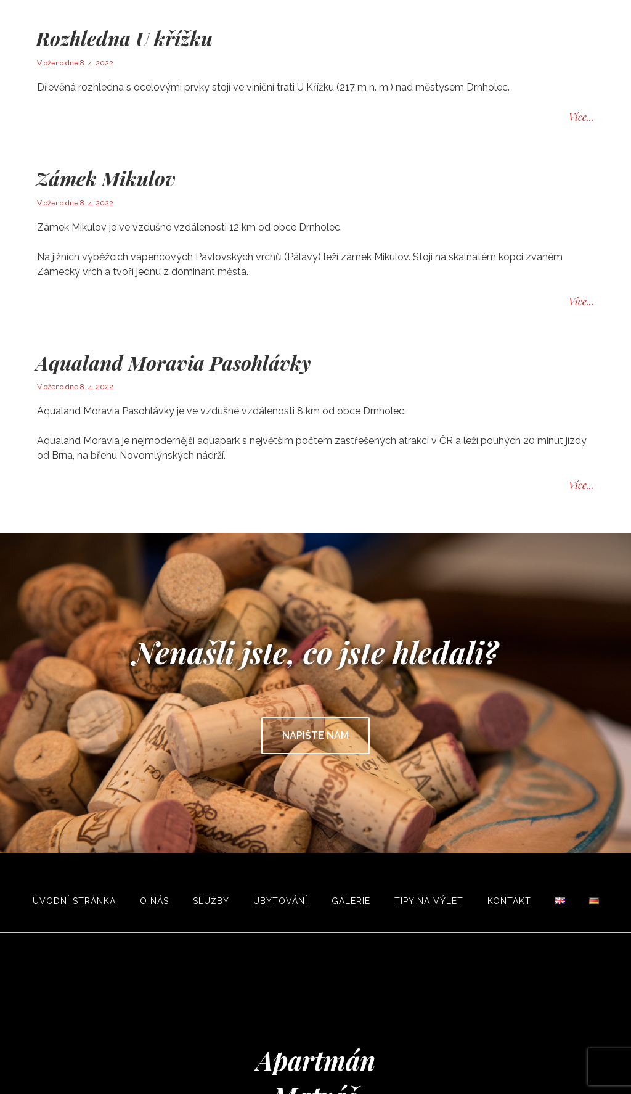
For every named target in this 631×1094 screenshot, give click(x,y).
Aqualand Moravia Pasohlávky (173, 362)
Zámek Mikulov (106, 178)
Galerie (351, 901)
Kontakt (509, 901)
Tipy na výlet (428, 901)
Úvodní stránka (74, 901)
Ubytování (280, 901)
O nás (154, 901)
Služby (211, 901)
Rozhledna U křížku (124, 38)
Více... (581, 116)
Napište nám (315, 735)
